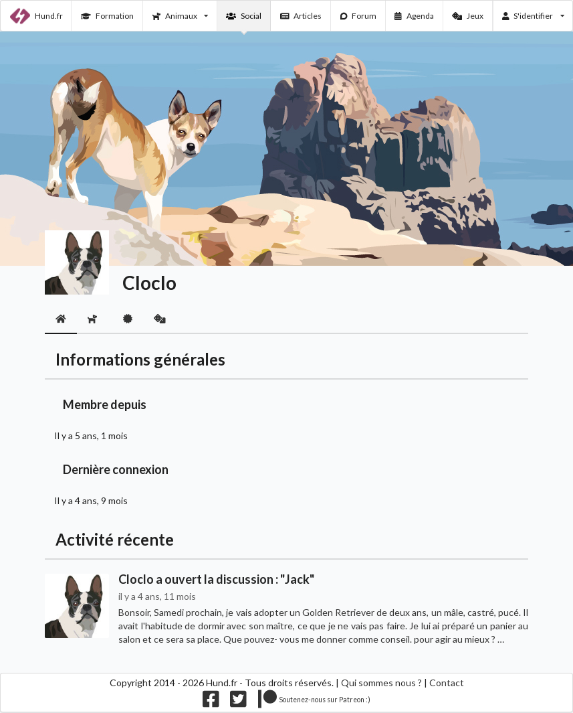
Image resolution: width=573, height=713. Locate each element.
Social (243, 16)
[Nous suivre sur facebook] (211, 702)
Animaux (180, 16)
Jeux (467, 16)
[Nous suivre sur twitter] (238, 702)
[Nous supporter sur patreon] (314, 702)
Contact (446, 682)
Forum (358, 16)
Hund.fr (36, 16)
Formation (107, 16)
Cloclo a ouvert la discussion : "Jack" (216, 579)
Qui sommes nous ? (381, 682)
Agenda (414, 16)
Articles (301, 16)
